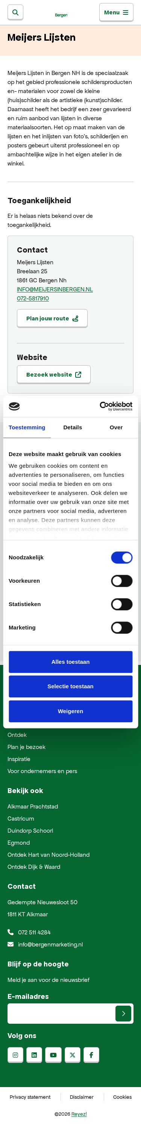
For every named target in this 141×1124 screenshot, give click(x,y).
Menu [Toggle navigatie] (116, 12)
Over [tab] (116, 427)
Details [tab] (72, 427)
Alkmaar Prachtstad (33, 806)
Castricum (21, 818)
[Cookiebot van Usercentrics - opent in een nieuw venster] (100, 406)
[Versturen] (123, 1013)
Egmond (19, 842)
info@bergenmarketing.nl (45, 944)
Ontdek (17, 734)
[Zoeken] (15, 12)
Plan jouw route (52, 318)
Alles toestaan (71, 661)
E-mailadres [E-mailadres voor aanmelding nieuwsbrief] (28, 996)
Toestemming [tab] (27, 427)
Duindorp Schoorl (30, 830)
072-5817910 (33, 298)
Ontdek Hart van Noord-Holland (48, 854)
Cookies (122, 1097)
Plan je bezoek (26, 746)
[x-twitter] (72, 1055)
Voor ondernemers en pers (42, 771)
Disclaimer (82, 1097)
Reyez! (79, 1114)
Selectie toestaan (70, 686)
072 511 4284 (29, 932)
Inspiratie (19, 759)
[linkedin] (34, 1055)
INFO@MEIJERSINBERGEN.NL (55, 289)
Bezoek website (53, 374)
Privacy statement (30, 1097)
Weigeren (70, 711)
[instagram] (15, 1055)
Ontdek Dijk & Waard (34, 866)
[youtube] (53, 1055)
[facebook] (91, 1055)
